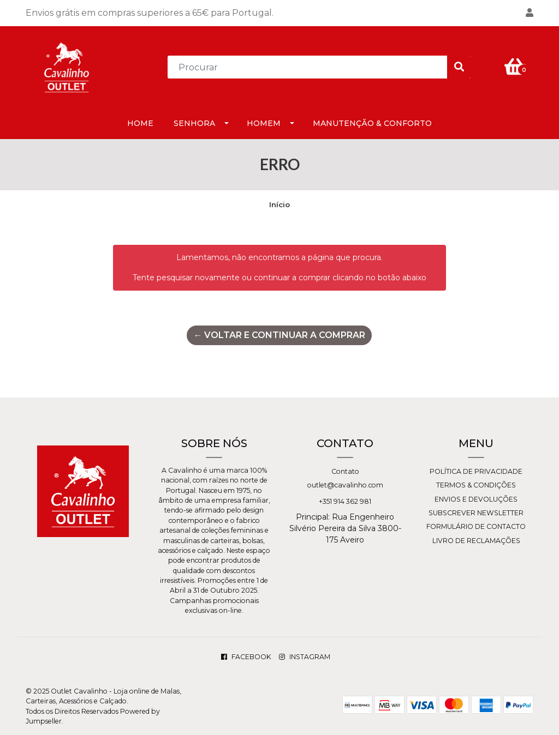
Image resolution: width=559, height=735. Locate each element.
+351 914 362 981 (345, 501)
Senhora (194, 123)
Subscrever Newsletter (476, 513)
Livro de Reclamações (476, 541)
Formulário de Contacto (476, 526)
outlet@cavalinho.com (345, 485)
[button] (529, 13)
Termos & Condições (476, 485)
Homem (264, 123)
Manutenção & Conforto (372, 123)
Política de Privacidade (476, 471)
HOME (140, 123)
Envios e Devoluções (476, 499)
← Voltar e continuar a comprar (279, 335)
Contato (345, 471)
